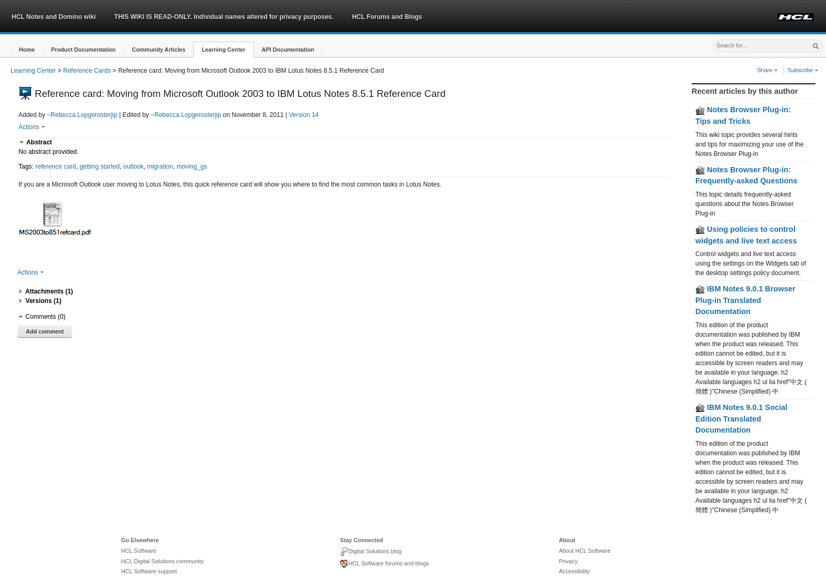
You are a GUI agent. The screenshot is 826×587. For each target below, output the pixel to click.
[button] (27, 50)
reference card (55, 166)
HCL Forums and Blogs (387, 17)
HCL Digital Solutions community (162, 561)
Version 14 (304, 115)
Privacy (568, 561)
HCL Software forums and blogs (384, 564)
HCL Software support (149, 571)
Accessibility (574, 571)
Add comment (45, 331)
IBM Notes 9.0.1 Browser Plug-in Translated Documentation (745, 300)
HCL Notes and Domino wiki (54, 17)
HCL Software (138, 550)
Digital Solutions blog (370, 551)
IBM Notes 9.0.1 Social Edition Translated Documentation (741, 418)
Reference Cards (87, 70)
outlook (133, 166)
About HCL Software (585, 550)
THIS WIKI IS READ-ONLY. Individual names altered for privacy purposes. (223, 17)
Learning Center (33, 70)
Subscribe (803, 70)
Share (767, 70)
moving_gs (191, 166)
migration (160, 166)
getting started (100, 166)
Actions (31, 127)
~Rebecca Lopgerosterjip (82, 115)
